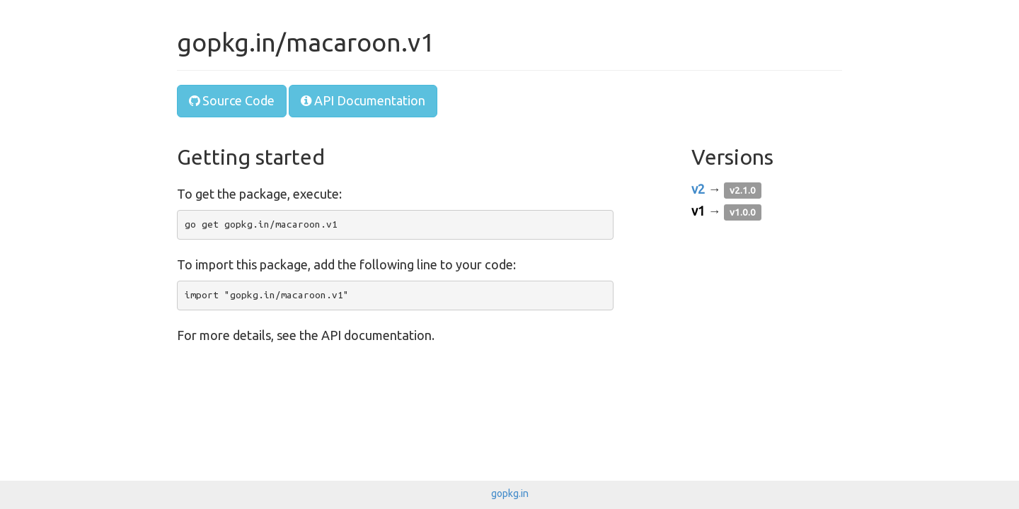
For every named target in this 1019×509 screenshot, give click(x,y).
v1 (698, 211)
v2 (698, 189)
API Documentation (363, 100)
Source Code (232, 100)
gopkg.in (510, 493)
